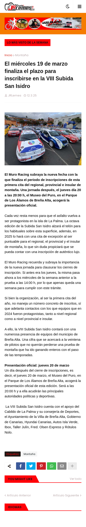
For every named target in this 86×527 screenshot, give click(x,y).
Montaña (21, 55)
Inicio (8, 55)
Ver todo (75, 479)
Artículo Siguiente (66, 495)
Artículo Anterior (19, 495)
